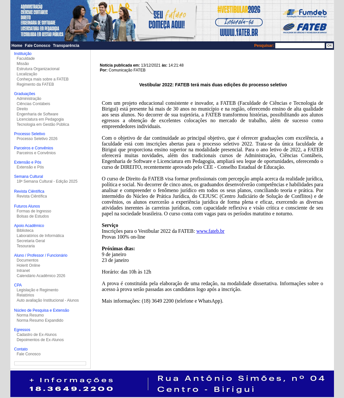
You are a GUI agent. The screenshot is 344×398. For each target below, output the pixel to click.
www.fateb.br (210, 231)
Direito (22, 109)
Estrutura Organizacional (38, 69)
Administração (29, 98)
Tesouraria (26, 246)
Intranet (23, 270)
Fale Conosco (37, 45)
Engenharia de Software (38, 114)
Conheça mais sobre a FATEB (43, 79)
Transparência (66, 45)
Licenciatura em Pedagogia (40, 119)
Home (17, 45)
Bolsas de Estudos (33, 216)
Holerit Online (28, 265)
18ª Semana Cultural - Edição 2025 (47, 181)
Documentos (28, 260)
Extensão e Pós (30, 167)
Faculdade (26, 58)
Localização (27, 74)
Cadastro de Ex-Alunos (37, 334)
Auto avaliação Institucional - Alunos (48, 300)
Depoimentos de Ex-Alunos (40, 340)
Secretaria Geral (31, 241)
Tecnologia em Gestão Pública (43, 124)
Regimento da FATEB (35, 84)
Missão (23, 63)
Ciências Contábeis (33, 104)
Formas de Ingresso (34, 211)
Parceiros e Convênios (36, 153)
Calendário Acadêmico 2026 (41, 276)
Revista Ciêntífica (32, 196)
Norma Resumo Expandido (40, 320)
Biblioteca (25, 230)
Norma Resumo (30, 315)
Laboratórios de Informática (40, 235)
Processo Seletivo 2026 (37, 138)
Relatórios (25, 295)
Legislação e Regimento (38, 290)
